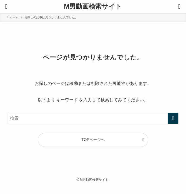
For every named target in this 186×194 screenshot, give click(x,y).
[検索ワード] (93, 118)
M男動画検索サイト (93, 6)
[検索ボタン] (179, 6)
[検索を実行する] (173, 118)
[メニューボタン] (6, 6)
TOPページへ (92, 139)
